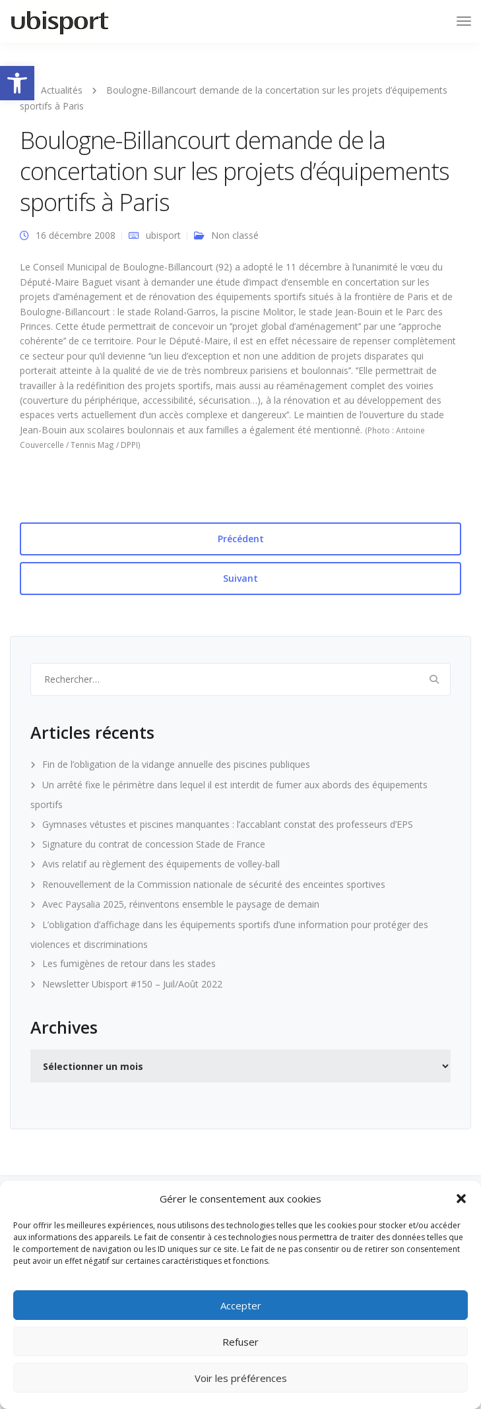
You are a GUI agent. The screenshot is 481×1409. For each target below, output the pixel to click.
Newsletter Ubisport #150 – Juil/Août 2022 (132, 984)
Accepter (240, 1305)
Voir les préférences (241, 1378)
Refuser (240, 1341)
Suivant (240, 578)
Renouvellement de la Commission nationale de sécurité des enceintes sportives (213, 884)
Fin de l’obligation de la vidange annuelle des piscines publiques (176, 764)
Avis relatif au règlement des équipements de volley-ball (161, 864)
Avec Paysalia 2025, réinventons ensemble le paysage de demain (180, 904)
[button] (17, 83)
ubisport (163, 235)
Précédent (241, 538)
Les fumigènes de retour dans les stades (129, 963)
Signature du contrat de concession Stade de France (153, 844)
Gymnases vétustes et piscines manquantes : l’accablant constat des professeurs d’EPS (227, 824)
